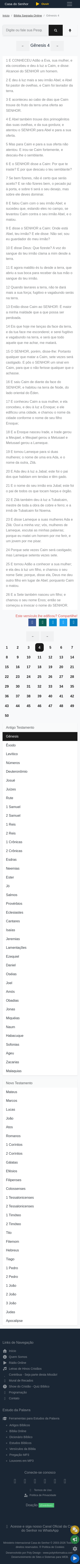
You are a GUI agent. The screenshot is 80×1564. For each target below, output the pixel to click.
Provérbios (14, 903)
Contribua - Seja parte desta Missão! (30, 1374)
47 (50, 706)
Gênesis (12, 736)
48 (61, 706)
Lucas (10, 1109)
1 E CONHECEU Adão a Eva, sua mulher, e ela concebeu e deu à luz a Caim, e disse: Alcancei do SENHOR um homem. (39, 66)
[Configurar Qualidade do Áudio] (74, 1549)
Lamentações (16, 947)
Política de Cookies (53, 1547)
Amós (10, 991)
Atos (9, 1127)
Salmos (11, 895)
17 (29, 667)
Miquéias (13, 1018)
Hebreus (12, 1250)
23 (18, 677)
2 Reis (11, 833)
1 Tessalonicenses (20, 1197)
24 (29, 677)
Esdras (11, 859)
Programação (15, 1392)
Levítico (12, 754)
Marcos (11, 1100)
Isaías (10, 930)
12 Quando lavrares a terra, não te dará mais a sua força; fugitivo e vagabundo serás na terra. (40, 292)
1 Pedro (12, 1268)
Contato (11, 1398)
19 (50, 667)
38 (29, 696)
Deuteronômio (17, 771)
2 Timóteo (13, 1224)
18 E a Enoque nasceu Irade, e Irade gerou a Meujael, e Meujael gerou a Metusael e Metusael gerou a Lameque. (38, 437)
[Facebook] (15, 1481)
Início (6, 15)
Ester (10, 877)
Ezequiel (12, 956)
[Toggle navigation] (69, 4)
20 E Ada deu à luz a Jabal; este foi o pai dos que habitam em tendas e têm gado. (37, 474)
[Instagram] (25, 1481)
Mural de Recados (18, 1380)
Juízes (11, 789)
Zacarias (12, 1062)
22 (7, 677)
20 (61, 667)
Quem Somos (15, 1357)
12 (50, 657)
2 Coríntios (14, 1153)
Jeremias (13, 939)
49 (72, 706)
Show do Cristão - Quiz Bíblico (26, 1386)
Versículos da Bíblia (22, 1449)
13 (61, 657)
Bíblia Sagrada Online (28, 15)
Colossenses (16, 1188)
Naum (10, 1027)
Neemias (12, 868)
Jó (8, 886)
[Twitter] (35, 1481)
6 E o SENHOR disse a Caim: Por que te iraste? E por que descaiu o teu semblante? (39, 166)
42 (72, 696)
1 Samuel (13, 807)
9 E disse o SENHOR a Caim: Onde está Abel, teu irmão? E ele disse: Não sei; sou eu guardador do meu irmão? (37, 233)
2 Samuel (13, 815)
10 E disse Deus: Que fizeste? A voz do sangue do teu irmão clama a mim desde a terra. (38, 253)
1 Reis (11, 824)
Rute (9, 798)
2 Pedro (12, 1277)
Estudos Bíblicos (20, 1443)
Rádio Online (14, 1362)
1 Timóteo (13, 1215)
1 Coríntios (14, 1144)
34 (61, 686)
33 (50, 686)
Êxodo (11, 745)
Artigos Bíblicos (19, 1425)
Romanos (13, 1136)
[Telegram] (65, 1481)
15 (7, 667)
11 (39, 657)
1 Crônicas (14, 842)
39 (39, 696)
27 (61, 677)
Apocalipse (14, 1321)
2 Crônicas (14, 851)
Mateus (11, 1092)
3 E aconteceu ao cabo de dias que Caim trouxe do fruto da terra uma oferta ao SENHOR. (37, 105)
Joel (9, 983)
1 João (11, 1285)
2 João (11, 1294)
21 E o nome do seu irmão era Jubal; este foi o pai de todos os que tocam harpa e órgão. (40, 488)
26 (50, 677)
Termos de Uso (40, 1490)
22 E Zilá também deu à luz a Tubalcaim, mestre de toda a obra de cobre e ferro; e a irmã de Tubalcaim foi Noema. (38, 505)
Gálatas (12, 1162)
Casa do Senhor (16, 4)
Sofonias (12, 1044)
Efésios (11, 1171)
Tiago (10, 1259)
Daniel (11, 965)
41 (61, 696)
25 (39, 677)
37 (18, 696)
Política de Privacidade (40, 1495)
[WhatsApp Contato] (55, 1481)
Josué (10, 780)
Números (13, 763)
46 (39, 706)
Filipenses (13, 1180)
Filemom (12, 1241)
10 (29, 657)
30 (18, 686)
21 (72, 667)
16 (18, 667)
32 (39, 686)
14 (72, 657)
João (9, 1118)
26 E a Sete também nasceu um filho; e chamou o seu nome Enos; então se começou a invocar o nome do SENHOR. (37, 600)
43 (7, 706)
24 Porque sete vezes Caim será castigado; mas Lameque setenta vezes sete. (39, 552)
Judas (10, 1312)
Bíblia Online (17, 1431)
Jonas (10, 1009)
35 (72, 686)
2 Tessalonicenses (20, 1206)
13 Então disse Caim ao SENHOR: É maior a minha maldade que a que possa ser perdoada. (38, 312)
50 (7, 715)
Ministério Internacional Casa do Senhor (26, 1542)
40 (50, 696)
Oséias (11, 974)
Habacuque (14, 1035)
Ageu (10, 1053)
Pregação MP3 (19, 1454)
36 (7, 696)
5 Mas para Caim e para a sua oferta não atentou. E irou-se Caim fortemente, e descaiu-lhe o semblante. (37, 149)
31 (29, 686)
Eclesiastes (14, 912)
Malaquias (14, 1071)
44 (18, 706)
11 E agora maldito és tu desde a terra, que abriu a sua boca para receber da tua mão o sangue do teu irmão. (39, 273)
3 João (11, 1303)
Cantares (13, 921)
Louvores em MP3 (21, 1460)
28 (72, 677)
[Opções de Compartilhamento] (74, 1539)
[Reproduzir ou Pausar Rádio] (74, 1558)
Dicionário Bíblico (20, 1437)
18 (39, 667)
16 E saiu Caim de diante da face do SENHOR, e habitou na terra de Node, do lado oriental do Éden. (37, 387)
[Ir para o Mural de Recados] (74, 1529)
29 (7, 686)
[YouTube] (45, 1481)
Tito (9, 1232)
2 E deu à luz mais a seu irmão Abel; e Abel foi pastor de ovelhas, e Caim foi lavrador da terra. (39, 85)
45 (29, 706)
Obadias (12, 1000)
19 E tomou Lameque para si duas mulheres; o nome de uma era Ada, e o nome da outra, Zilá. (35, 457)
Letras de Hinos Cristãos (22, 1368)
